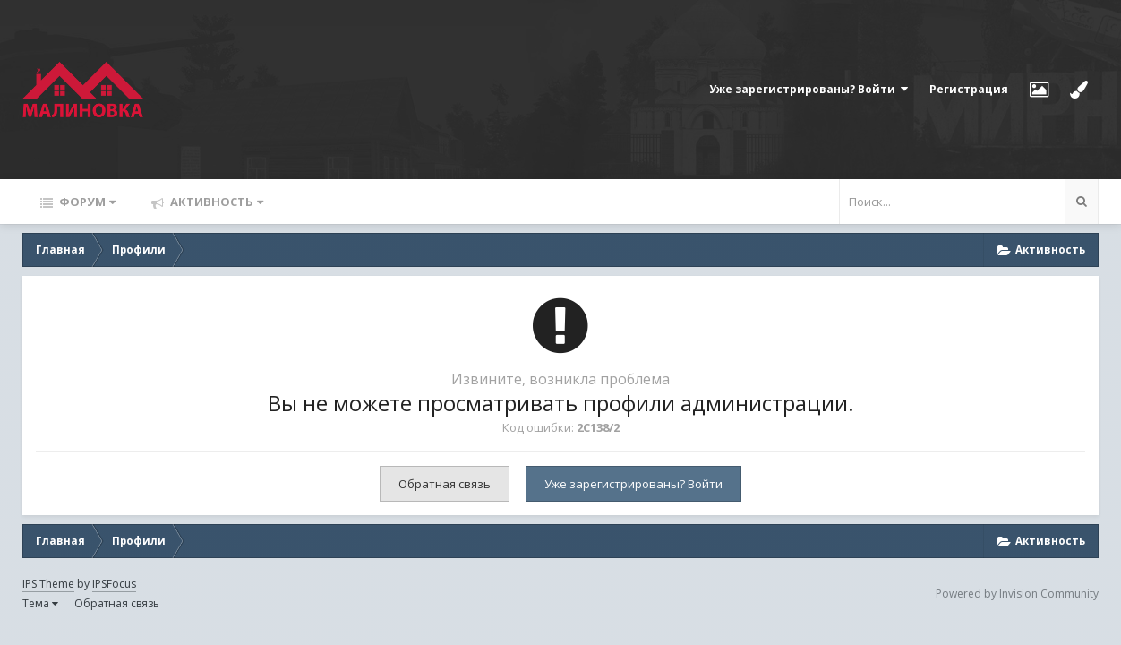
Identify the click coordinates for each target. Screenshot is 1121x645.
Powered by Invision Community (1017, 593)
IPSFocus (114, 583)
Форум (86, 202)
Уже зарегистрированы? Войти (808, 89)
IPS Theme (48, 583)
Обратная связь (444, 484)
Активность (215, 202)
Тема (40, 603)
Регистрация (968, 89)
